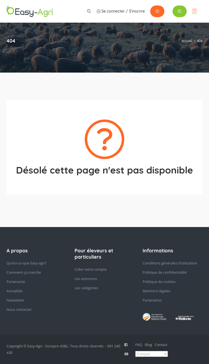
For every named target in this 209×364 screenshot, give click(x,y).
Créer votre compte (91, 269)
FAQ (138, 344)
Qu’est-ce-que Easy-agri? (27, 263)
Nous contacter (19, 309)
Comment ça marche (24, 272)
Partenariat (16, 281)
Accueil (187, 40)
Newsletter (15, 300)
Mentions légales (156, 290)
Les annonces (86, 278)
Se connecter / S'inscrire (120, 11)
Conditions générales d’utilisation (170, 263)
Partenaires (152, 300)
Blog (148, 344)
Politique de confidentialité (165, 272)
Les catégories (86, 287)
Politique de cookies (159, 281)
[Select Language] (151, 354)
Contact (161, 344)
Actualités (15, 290)
